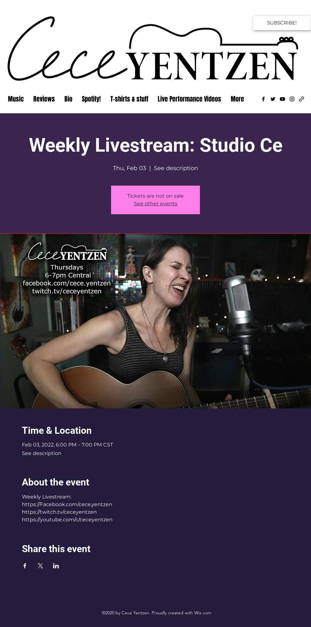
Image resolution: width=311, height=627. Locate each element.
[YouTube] (282, 99)
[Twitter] (273, 99)
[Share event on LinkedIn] (56, 565)
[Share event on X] (40, 565)
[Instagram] (292, 99)
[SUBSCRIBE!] (282, 23)
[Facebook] (263, 99)
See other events (155, 204)
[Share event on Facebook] (25, 565)
